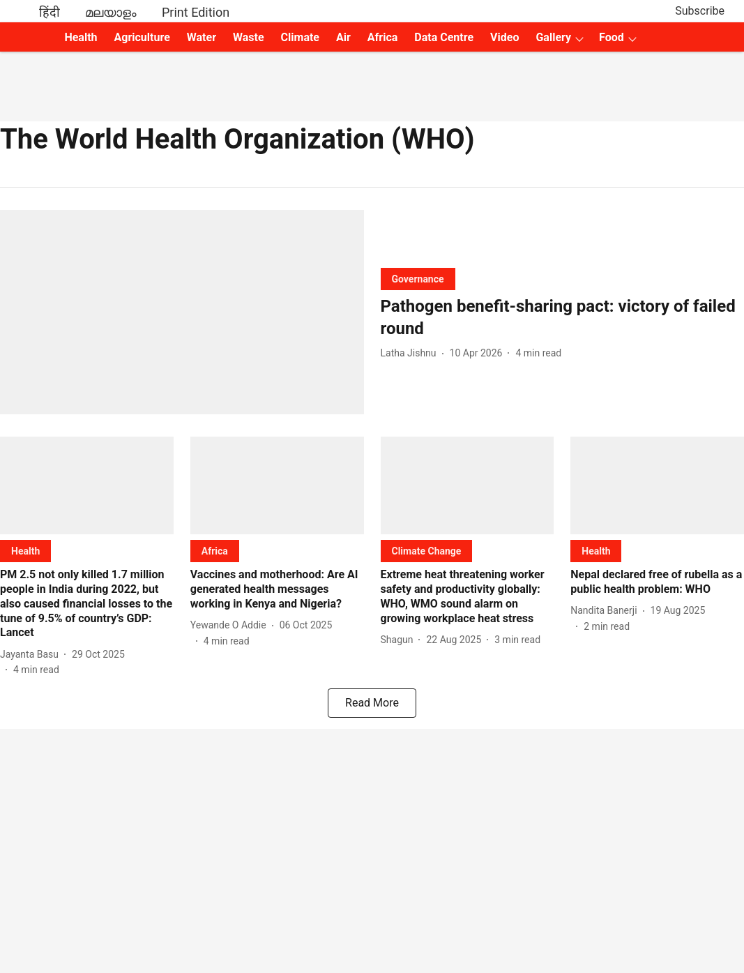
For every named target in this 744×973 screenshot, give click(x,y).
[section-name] (418, 278)
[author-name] (411, 353)
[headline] (563, 317)
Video (504, 37)
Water (201, 37)
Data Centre (443, 37)
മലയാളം (111, 12)
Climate (300, 37)
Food (611, 37)
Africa (382, 37)
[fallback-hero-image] (182, 312)
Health (80, 37)
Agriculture (142, 37)
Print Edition (195, 12)
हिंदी (49, 12)
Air (343, 37)
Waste (248, 37)
